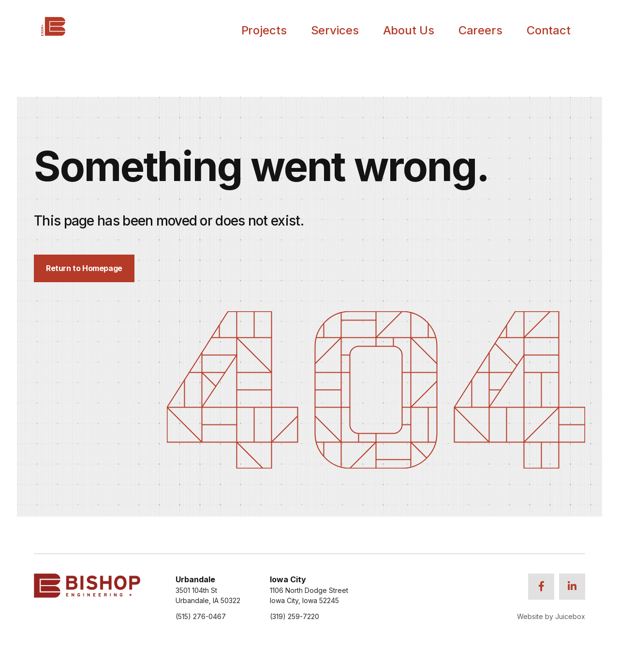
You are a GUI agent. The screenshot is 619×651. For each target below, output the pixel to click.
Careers (480, 30)
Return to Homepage (84, 268)
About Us (408, 30)
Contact (549, 30)
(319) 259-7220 (294, 616)
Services (335, 30)
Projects (264, 30)
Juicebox (570, 616)
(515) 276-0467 (201, 616)
